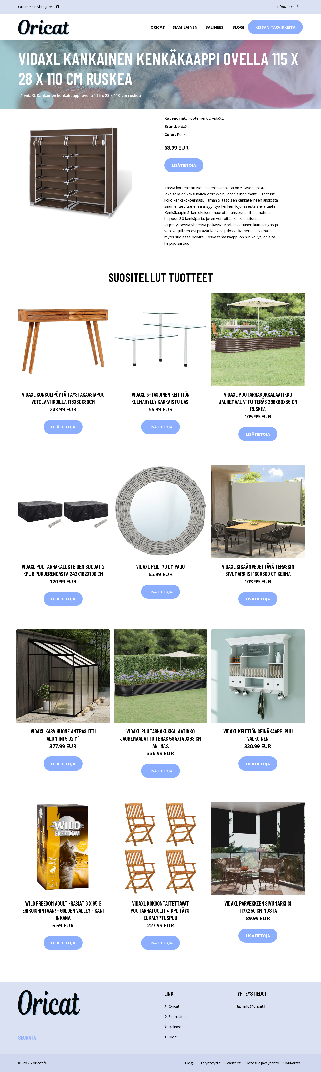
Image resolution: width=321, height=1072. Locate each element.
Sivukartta (292, 1062)
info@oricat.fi (288, 6)
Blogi (238, 27)
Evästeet (233, 1062)
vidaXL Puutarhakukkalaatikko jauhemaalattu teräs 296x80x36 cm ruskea (258, 401)
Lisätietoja (184, 165)
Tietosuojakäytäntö (262, 1062)
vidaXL (218, 118)
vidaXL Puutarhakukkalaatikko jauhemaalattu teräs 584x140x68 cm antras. (160, 738)
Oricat (158, 27)
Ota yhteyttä (209, 1062)
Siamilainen (185, 27)
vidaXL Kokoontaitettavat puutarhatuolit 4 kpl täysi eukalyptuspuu (161, 910)
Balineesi (215, 27)
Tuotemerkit (199, 118)
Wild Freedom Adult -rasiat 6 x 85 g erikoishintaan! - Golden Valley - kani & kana (63, 910)
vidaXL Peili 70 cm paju (160, 566)
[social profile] (58, 7)
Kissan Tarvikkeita (275, 27)
